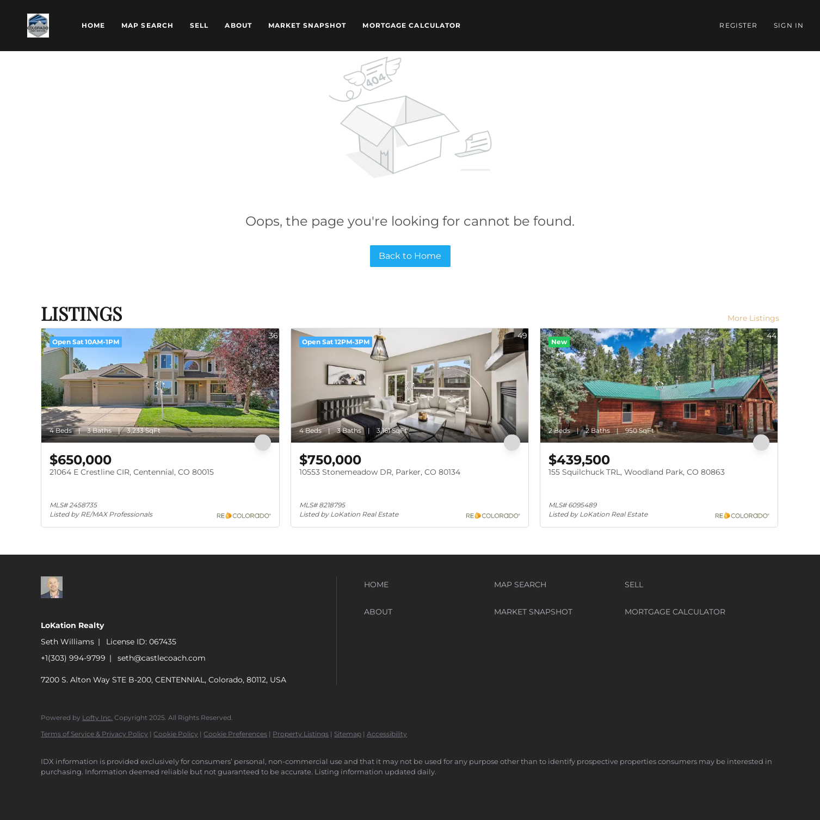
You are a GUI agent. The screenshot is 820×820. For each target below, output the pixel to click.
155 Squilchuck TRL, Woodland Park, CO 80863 (636, 472)
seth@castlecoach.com (162, 658)
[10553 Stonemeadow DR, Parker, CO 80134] (409, 385)
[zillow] (54, 791)
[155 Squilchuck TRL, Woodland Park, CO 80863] (659, 385)
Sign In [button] (789, 25)
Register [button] (738, 25)
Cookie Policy (175, 734)
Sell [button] (199, 25)
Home (93, 25)
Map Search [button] (147, 25)
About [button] (238, 25)
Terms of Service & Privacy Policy (94, 734)
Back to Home (410, 256)
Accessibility (387, 734)
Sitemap (347, 734)
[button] (38, 26)
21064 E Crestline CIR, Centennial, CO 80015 (132, 472)
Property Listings (301, 734)
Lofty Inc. (97, 717)
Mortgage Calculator (411, 25)
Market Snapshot (307, 25)
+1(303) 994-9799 (73, 658)
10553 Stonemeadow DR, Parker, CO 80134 (379, 472)
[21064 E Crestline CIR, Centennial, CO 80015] (160, 385)
